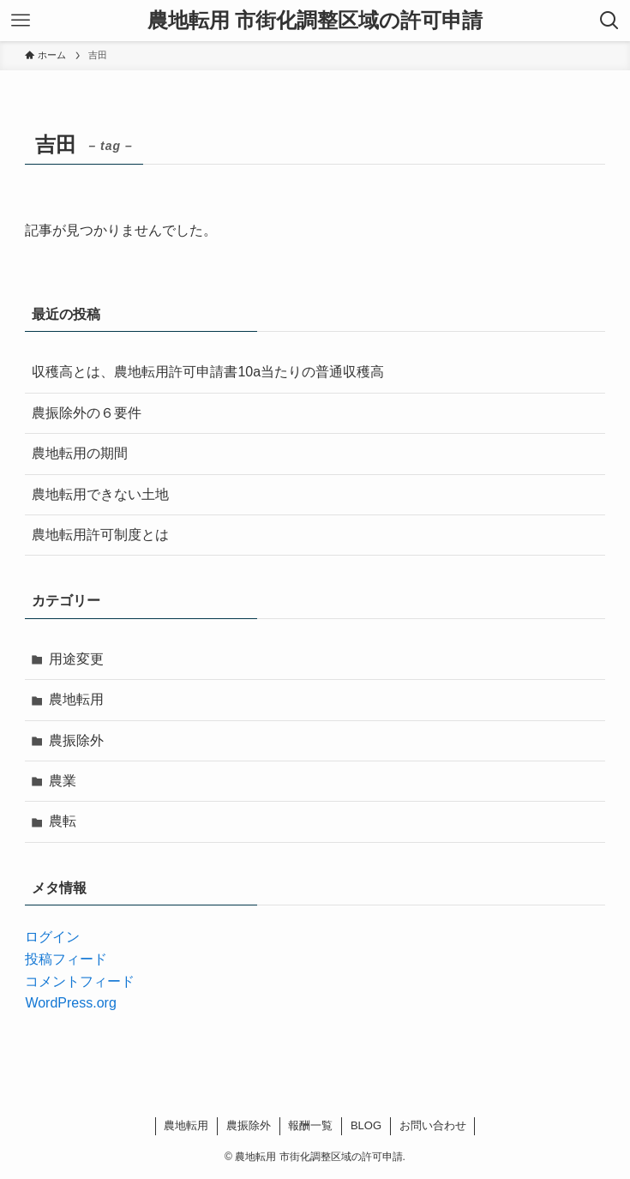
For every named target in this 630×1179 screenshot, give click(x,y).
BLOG (366, 1125)
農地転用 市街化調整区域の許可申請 (315, 20)
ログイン (52, 936)
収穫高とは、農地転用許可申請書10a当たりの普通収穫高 (208, 371)
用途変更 (76, 659)
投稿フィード (66, 959)
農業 (62, 780)
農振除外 (76, 740)
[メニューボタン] (20, 20)
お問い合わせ (432, 1125)
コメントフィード (80, 981)
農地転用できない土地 (100, 494)
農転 (62, 821)
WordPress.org (70, 1003)
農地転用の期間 (80, 453)
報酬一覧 (310, 1125)
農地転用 (76, 699)
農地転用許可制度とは (100, 534)
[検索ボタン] (609, 20)
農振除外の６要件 (86, 413)
